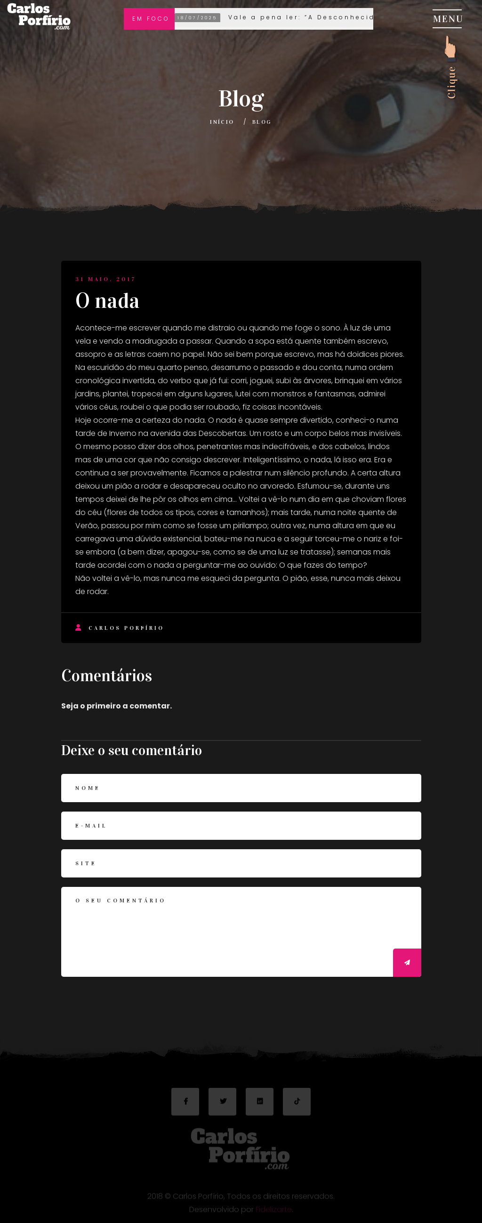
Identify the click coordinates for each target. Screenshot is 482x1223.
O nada (107, 301)
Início (222, 122)
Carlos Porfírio (119, 627)
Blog (262, 122)
